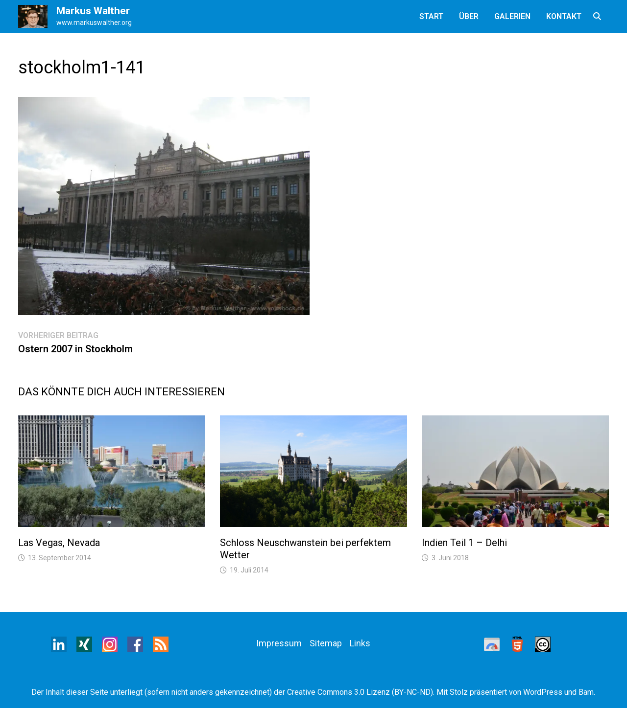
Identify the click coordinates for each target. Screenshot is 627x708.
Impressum (279, 643)
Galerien (512, 16)
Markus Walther (93, 11)
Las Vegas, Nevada (59, 542)
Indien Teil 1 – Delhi (464, 542)
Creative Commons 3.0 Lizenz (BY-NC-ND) (360, 692)
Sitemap (326, 643)
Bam (586, 692)
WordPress (542, 692)
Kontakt (563, 16)
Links (360, 643)
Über (469, 16)
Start (431, 16)
